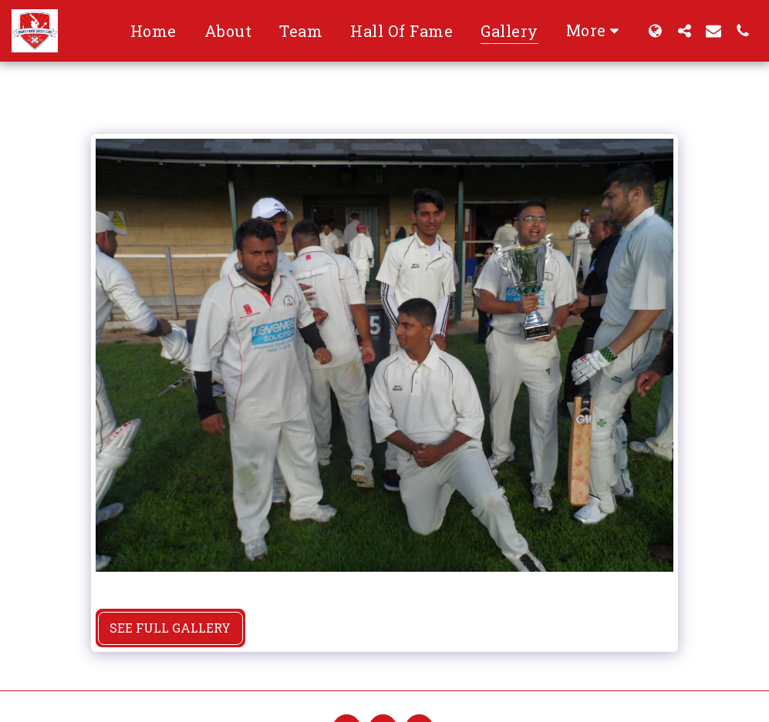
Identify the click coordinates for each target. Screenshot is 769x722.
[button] (684, 30)
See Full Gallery (170, 628)
